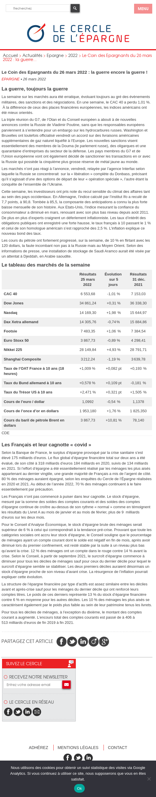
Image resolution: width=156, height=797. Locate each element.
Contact (117, 747)
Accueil (10, 55)
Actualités (32, 55)
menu (143, 8)
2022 (73, 55)
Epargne (55, 55)
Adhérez (38, 747)
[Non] (149, 779)
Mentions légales (78, 747)
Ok (79, 788)
